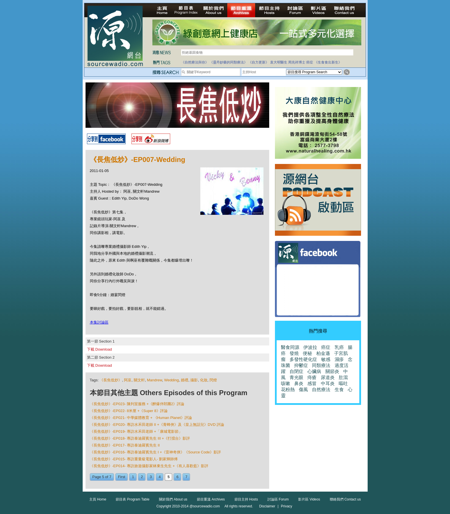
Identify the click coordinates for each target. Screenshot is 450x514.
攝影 (194, 380)
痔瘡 (312, 377)
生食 (339, 389)
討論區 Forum (278, 499)
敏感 (325, 359)
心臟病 (314, 371)
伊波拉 (310, 347)
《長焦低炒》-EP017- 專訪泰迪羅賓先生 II (125, 445)
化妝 (203, 380)
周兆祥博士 (296, 62)
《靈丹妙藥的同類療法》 (228, 62)
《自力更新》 (258, 62)
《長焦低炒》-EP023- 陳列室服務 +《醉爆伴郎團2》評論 (137, 404)
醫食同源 (290, 347)
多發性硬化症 (303, 359)
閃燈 (213, 380)
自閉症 (296, 371)
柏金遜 (323, 353)
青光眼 (296, 377)
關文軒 (139, 380)
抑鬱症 (301, 365)
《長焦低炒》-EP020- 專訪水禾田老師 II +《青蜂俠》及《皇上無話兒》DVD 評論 (157, 424)
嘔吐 (343, 383)
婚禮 (184, 380)
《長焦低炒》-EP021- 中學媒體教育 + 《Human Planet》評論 (141, 418)
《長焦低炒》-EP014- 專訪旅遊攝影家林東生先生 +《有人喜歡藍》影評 (149, 466)
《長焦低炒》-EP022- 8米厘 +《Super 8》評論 (129, 411)
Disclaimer (267, 506)
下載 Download (99, 349)
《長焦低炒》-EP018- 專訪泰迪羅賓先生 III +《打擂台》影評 (140, 438)
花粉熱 (288, 389)
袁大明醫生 (278, 62)
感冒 (312, 383)
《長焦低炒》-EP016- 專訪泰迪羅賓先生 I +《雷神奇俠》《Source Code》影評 (155, 452)
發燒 (294, 353)
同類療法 (321, 365)
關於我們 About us (173, 499)
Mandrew (154, 380)
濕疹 (339, 359)
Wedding (171, 380)
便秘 (307, 353)
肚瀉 (343, 377)
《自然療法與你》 (195, 62)
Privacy (286, 506)
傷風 (303, 389)
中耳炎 (328, 383)
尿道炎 (328, 377)
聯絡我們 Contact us (345, 499)
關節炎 (332, 371)
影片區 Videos (309, 499)
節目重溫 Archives (211, 499)
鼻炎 (298, 383)
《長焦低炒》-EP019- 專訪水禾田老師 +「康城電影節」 (136, 431)
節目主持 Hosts (246, 499)
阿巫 (127, 380)
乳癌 (339, 347)
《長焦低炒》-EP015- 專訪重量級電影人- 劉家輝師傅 (134, 459)
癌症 (309, 62)
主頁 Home (97, 499)
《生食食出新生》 (328, 62)
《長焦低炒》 (111, 380)
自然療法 (321, 389)
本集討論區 (99, 322)
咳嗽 (285, 383)
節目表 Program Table (132, 499)
